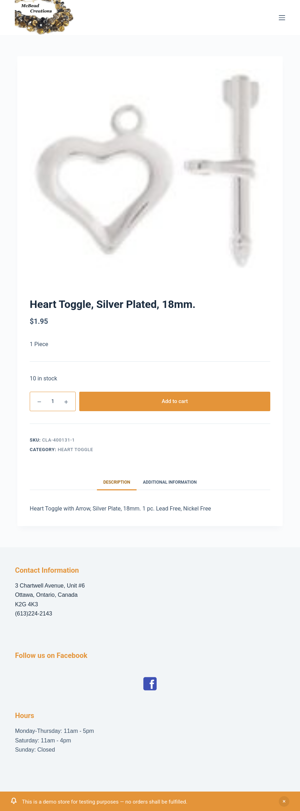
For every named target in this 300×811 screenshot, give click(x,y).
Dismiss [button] (284, 801)
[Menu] (282, 17)
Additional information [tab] (170, 482)
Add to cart (175, 401)
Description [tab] (116, 482)
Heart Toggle (75, 449)
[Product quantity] (53, 401)
